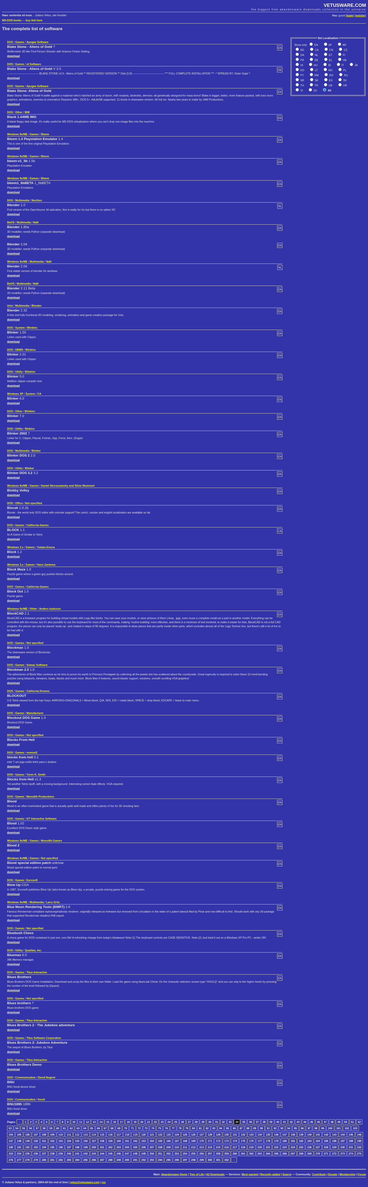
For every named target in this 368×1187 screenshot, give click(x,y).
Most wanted (250, 1174)
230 (342, 1147)
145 (351, 1134)
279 (35, 1159)
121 (152, 1134)
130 (226, 1134)
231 (351, 1147)
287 (102, 1159)
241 (77, 1153)
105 (19, 1134)
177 (260, 1140)
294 (160, 1159)
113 (85, 1134)
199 (85, 1147)
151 (44, 1140)
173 (226, 1140)
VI (301, 90)
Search (287, 1174)
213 (201, 1147)
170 (201, 1140)
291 (135, 1159)
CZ (345, 49)
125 (185, 1134)
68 (111, 1128)
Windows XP (15, 393)
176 (251, 1140)
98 (315, 1128)
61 (64, 1128)
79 (186, 1128)
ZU (315, 90)
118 (127, 1134)
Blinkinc (32, 327)
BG (302, 49)
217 (235, 1147)
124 (177, 1134)
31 (216, 1121)
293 (152, 1159)
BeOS (10, 222)
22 (155, 1121)
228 (326, 1147)
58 (44, 1128)
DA (302, 54)
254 (185, 1153)
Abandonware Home (174, 1174)
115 (102, 1134)
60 (57, 1128)
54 (16, 1128)
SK (316, 80)
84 (220, 1128)
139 (301, 1134)
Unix (10, 305)
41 (284, 1121)
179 (276, 1140)
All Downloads (215, 1174)
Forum (362, 1174)
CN (330, 49)
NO (330, 70)
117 (119, 1134)
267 (293, 1153)
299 (201, 1159)
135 (268, 1134)
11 (80, 1121)
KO (302, 70)
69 (118, 1128)
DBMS (19, 349)
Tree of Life (196, 1174)
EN (316, 44)
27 (189, 1121)
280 (44, 1159)
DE (316, 60)
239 (61, 1153)
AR (344, 44)
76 (166, 1128)
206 (143, 1147)
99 (322, 1128)
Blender (37, 305)
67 (105, 1128)
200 (94, 1147)
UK (330, 85)
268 (301, 1153)
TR (316, 85)
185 (326, 1140)
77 (173, 1128)
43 (298, 1121)
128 (210, 1134)
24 (168, 1121)
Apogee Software (37, 42)
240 (69, 1153)
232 (359, 1147)
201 (102, 1147)
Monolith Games (51, 840)
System (20, 327)
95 (295, 1128)
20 (141, 1121)
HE (344, 60)
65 (91, 1128)
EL (330, 60)
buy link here (34, 20)
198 (77, 1147)
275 (359, 1153)
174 (235, 1140)
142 (326, 1134)
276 (11, 1159)
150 (35, 1140)
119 (135, 1134)
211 (185, 1147)
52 (359, 1121)
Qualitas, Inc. (33, 950)
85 (227, 1128)
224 (293, 1147)
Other (18, 112)
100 (330, 1128)
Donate (332, 1174)
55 (23, 1128)
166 (168, 1140)
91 (268, 1128)
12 (87, 1121)
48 (332, 1121)
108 (44, 1134)
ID (329, 65)
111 (69, 1134)
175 (243, 1140)
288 (110, 1159)
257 (210, 1153)
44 (304, 1121)
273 (342, 1153)
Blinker (36, 450)
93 (281, 1128)
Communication (25, 1077)
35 (243, 1121)
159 (110, 1140)
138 (293, 1134)
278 (27, 1159)
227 (318, 1147)
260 (235, 1153)
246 (119, 1153)
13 (94, 1121)
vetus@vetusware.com (84, 1182)
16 (114, 1121)
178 (268, 1140)
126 (193, 1134)
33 (230, 1121)
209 (168, 1147)
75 (159, 1128)
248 (135, 1153)
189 (359, 1140)
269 (309, 1153)
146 (359, 1134)
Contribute (319, 1174)
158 (102, 1140)
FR (302, 60)
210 (177, 1147)
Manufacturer (35, 713)
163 (143, 1140)
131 (235, 1134)
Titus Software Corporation (43, 1037)
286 (94, 1159)
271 (326, 1153)
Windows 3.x (15, 547)
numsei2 (31, 752)
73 (146, 1128)
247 (127, 1153)
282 (61, 1159)
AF (330, 44)
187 (342, 1140)
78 (180, 1128)
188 (351, 1140)
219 (251, 1147)
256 (201, 1153)
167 (177, 1140)
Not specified (33, 503)
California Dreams (37, 691)
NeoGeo (37, 200)
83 (214, 1128)
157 (94, 1140)
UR (344, 85)
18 (128, 1121)
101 (338, 1128)
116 (110, 1134)
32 (223, 1121)
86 (234, 1128)
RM (316, 75)
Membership (347, 1174)
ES (330, 80)
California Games (37, 525)
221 (268, 1147)
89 (254, 1128)
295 (168, 1159)
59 (50, 1128)
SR (302, 80)
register (360, 15)
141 (318, 1134)
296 (177, 1159)
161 (127, 1140)
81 (200, 1128)
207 (152, 1147)
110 (61, 1134)
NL (316, 54)
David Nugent (46, 1077)
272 (334, 1153)
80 (193, 1128)
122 (160, 1134)
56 (30, 1128)
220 (260, 1147)
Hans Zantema (46, 564)
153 (61, 1140)
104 (11, 1134)
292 (143, 1159)
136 (276, 1134)
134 (260, 1134)
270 (318, 1153)
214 (210, 1147)
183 (309, 1140)
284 (77, 1159)
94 (288, 1128)
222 (276, 1147)
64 (84, 1128)
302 (226, 1159)
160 (119, 1140)
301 (218, 1159)
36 (250, 1121)
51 (352, 1121)
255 (193, 1153)
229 (334, 1147)
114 (94, 1134)
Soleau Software (36, 664)
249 (143, 1153)
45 (311, 1121)
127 (201, 1134)
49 (338, 1121)
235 (27, 1153)
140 (309, 1134)
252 (168, 1153)
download (13, 55)
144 (342, 1134)
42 (291, 1121)
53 (10, 1128)
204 (127, 1147)
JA (356, 65)
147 (11, 1140)
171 (210, 1140)
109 (52, 1134)
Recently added (270, 1174)
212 (193, 1147)
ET (330, 54)
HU (315, 65)
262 (251, 1153)
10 (73, 1121)
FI (343, 54)
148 (19, 1140)
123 (168, 1134)
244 (102, 1153)
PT (302, 75)
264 (268, 1153)
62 (71, 1128)
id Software (33, 64)
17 (121, 1121)
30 (209, 1121)
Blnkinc (30, 428)
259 (226, 1153)
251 (160, 1153)
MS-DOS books (12, 20)
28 (196, 1121)
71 (132, 1128)
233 (11, 1153)
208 (160, 1147)
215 (218, 1147)
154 (69, 1140)
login (350, 15)
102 (346, 1128)
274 (351, 1153)
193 (35, 1147)
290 (127, 1159)
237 (44, 1153)
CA (316, 49)
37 (257, 1121)
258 (218, 1153)
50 (345, 1121)
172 (218, 1140)
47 (325, 1121)
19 (135, 1121)
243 (94, 1153)
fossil (41, 1099)
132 (243, 1134)
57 (37, 1128)
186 (334, 1140)
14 (101, 1121)
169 (193, 1140)
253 (177, 1153)
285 (85, 1159)
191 (19, 1147)
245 (110, 1153)
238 (52, 1153)
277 (19, 1159)
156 (85, 1140)
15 (107, 1121)
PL (344, 70)
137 (284, 1134)
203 (119, 1147)
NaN (35, 222)
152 (52, 1140)
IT (342, 65)
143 (334, 1134)
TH (302, 85)
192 (27, 1147)
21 (148, 1121)
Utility (19, 371)
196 (61, 1147)
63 (78, 1128)
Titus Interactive (36, 972)
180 (284, 1140)
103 (355, 1128)
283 (69, 1159)
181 (293, 1140)
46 (318, 1121)
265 (276, 1153)
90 (261, 1128)
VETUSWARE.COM (345, 5)
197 (69, 1147)
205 (135, 1147)
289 (119, 1159)
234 (19, 1153)
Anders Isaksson (50, 608)
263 (260, 1153)
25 (175, 1121)
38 (264, 1121)
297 (185, 1159)
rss (104, 1182)
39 (271, 1121)
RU (345, 75)
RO (330, 75)
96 (302, 1128)
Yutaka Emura (46, 547)
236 (35, 1153)
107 (35, 1134)
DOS (10, 42)
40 (277, 1121)
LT (316, 70)
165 (160, 1140)
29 (202, 1121)
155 (77, 1140)
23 (162, 1121)
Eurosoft (31, 880)
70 (125, 1128)
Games (19, 42)
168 (185, 1140)
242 (85, 1153)
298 (193, 1159)
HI (301, 65)
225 (301, 1147)
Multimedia (22, 200)
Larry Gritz (53, 902)
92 (275, 1128)
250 (152, 1153)
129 (218, 1134)
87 (241, 1128)
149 (27, 1140)
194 (44, 1147)
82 (207, 1128)
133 (251, 1134)
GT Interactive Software (41, 818)
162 (135, 1140)
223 (284, 1147)
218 (243, 1147)
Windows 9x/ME (17, 134)
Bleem (45, 134)
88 (247, 1128)
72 (139, 1128)
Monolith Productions (40, 796)
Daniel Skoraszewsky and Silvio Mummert (68, 485)
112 (77, 1134)
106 (27, 1134)
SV (344, 80)
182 (301, 1140)
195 (52, 1147)
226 (309, 1147)
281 (52, 1159)
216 (226, 1147)
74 (152, 1128)
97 (309, 1128)
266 (284, 1153)
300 (210, 1159)
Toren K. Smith (35, 774)
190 (11, 1147)
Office (19, 503)
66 (98, 1128)
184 (318, 1140)
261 (243, 1153)
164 (152, 1140)
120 (143, 1134)
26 (182, 1121)
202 (110, 1147)
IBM (27, 112)
